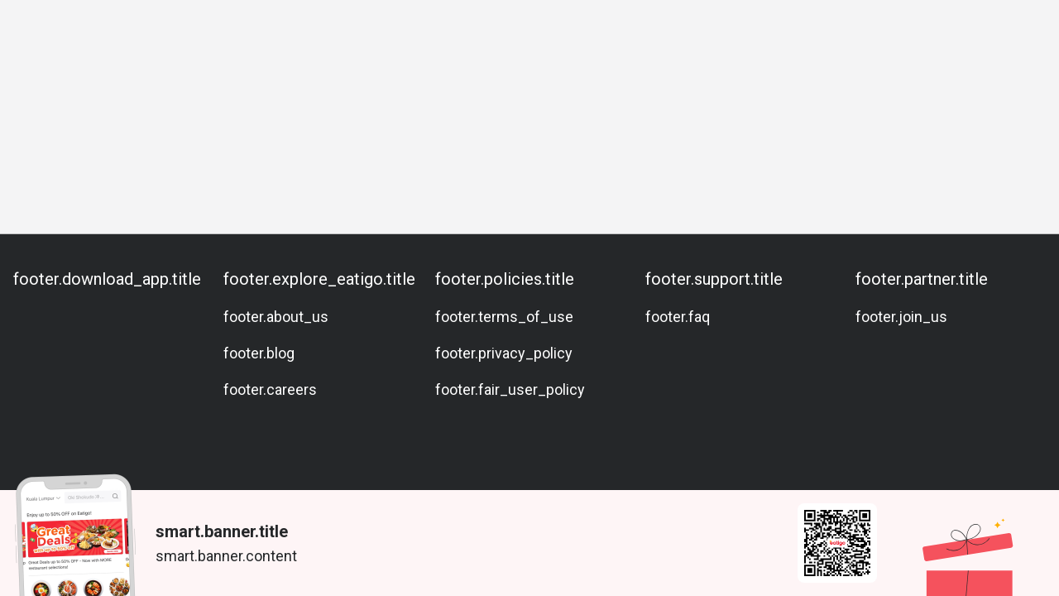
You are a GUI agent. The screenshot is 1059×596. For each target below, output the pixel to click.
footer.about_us (275, 316)
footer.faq (677, 316)
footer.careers (270, 389)
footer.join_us (901, 316)
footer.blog (259, 353)
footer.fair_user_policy (510, 389)
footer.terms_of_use (504, 316)
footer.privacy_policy (504, 353)
